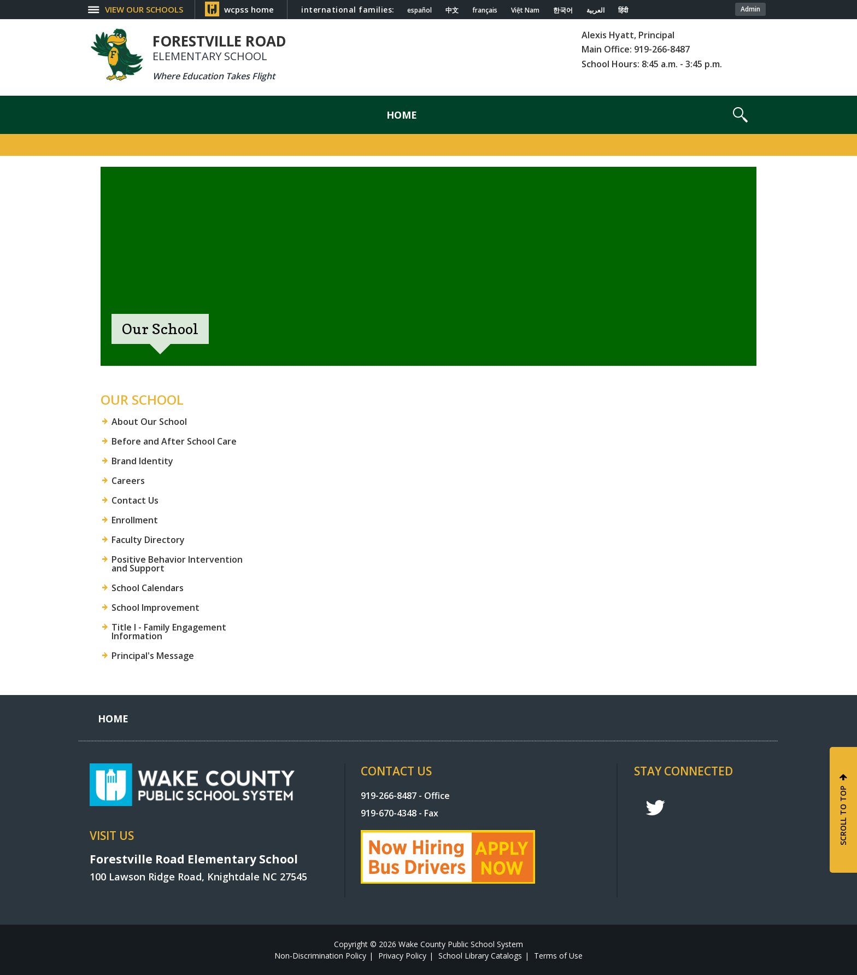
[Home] (402, 115)
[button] (740, 115)
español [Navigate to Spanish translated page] (419, 10)
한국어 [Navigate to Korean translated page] (563, 10)
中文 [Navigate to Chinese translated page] (452, 10)
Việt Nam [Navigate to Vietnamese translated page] (525, 10)
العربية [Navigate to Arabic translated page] (595, 10)
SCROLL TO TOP (843, 815)
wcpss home (249, 9)
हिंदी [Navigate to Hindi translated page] (623, 10)
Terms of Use (558, 955)
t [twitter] (655, 808)
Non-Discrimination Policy (320, 955)
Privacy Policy (402, 955)
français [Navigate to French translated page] (484, 10)
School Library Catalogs (480, 955)
